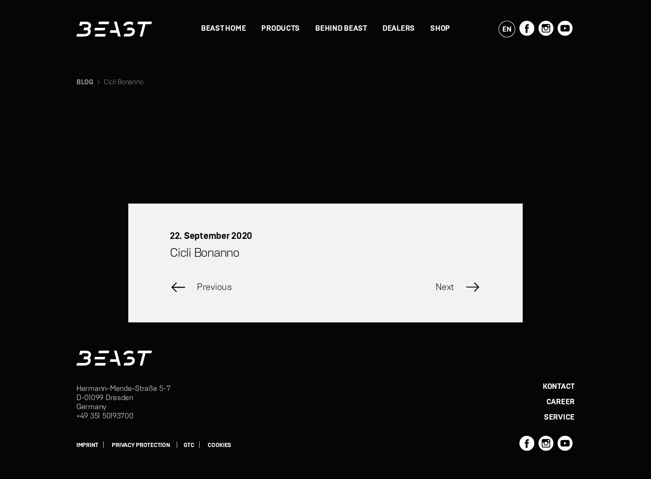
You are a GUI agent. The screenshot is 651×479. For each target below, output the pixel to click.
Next (445, 287)
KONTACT (559, 387)
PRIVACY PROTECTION (141, 445)
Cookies (219, 445)
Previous (214, 287)
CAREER (560, 402)
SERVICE (559, 417)
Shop (440, 28)
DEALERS (398, 28)
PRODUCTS (280, 28)
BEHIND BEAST (341, 28)
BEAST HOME (223, 28)
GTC (189, 445)
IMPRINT (87, 445)
